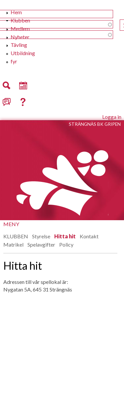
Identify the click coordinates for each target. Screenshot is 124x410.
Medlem (20, 28)
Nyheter (20, 37)
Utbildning (23, 53)
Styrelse (41, 236)
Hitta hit (65, 236)
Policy (66, 244)
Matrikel (13, 244)
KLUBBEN (15, 236)
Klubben (20, 20)
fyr (14, 61)
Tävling (19, 45)
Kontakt (89, 236)
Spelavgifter (41, 244)
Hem (16, 12)
